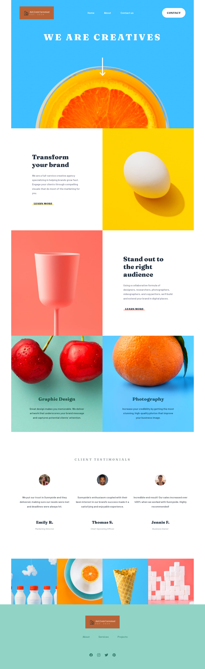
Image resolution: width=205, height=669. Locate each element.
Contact (174, 12)
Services (103, 636)
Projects (123, 636)
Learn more (43, 203)
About (86, 636)
